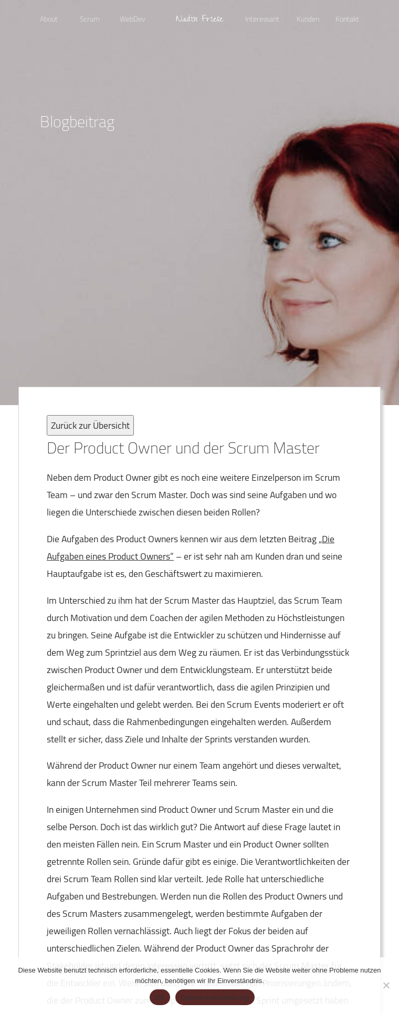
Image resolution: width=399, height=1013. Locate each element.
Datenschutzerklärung (215, 997)
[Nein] (386, 985)
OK (160, 997)
